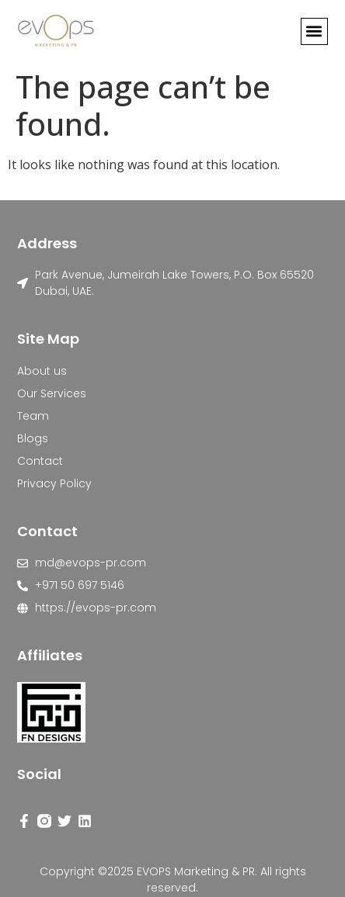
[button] (314, 31)
